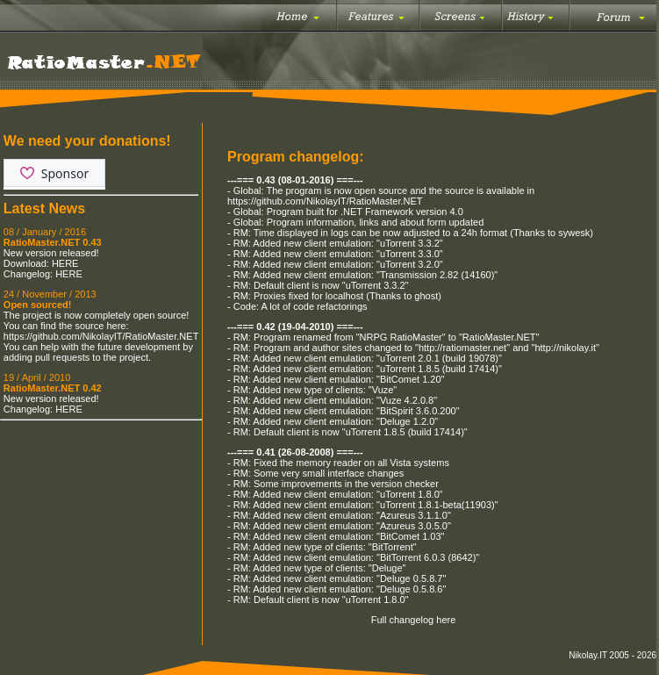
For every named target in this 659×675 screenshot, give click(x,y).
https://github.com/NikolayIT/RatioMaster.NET (101, 336)
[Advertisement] (101, 513)
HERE (65, 263)
